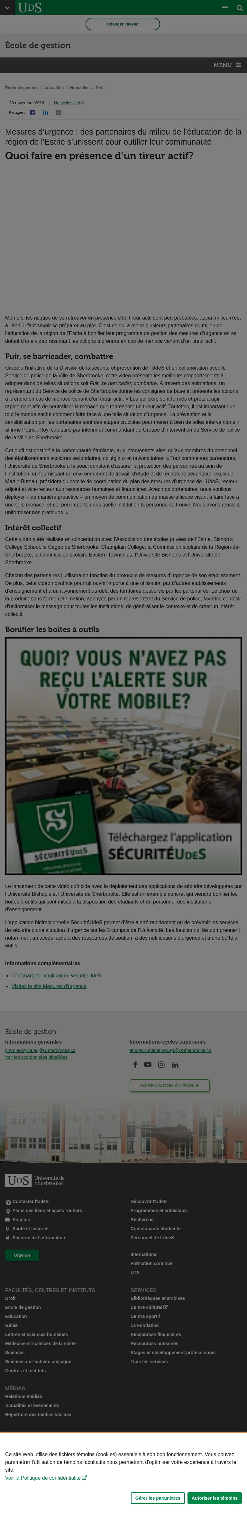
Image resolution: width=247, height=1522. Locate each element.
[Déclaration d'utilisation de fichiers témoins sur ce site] (123, 1477)
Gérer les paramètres (157, 1498)
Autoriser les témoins (215, 1498)
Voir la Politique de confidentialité (43, 1478)
